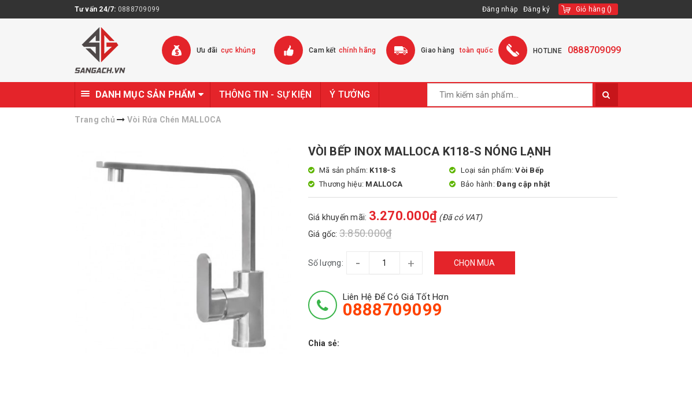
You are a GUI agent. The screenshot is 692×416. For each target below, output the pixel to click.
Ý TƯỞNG (350, 94)
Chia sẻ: (324, 343)
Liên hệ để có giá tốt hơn (396, 305)
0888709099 (139, 9)
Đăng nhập (499, 9)
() (594, 9)
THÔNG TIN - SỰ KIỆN (265, 94)
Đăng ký (536, 9)
